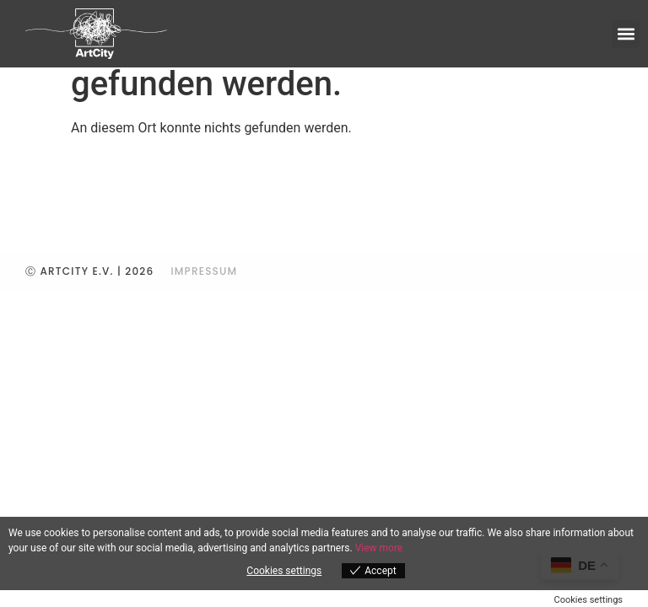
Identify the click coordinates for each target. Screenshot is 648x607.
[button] (626, 34)
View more (379, 548)
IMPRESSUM (203, 271)
